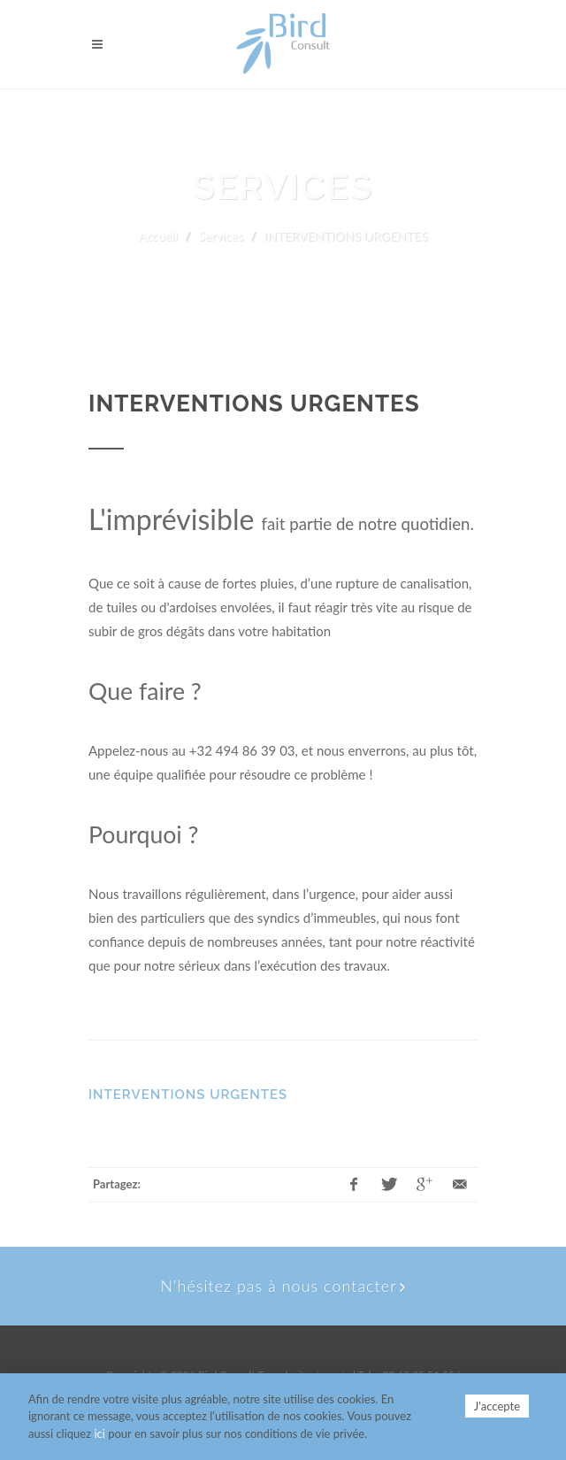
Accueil (158, 235)
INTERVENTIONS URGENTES (187, 1095)
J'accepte (497, 1406)
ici (99, 1433)
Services (220, 235)
